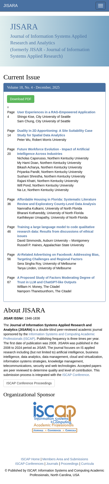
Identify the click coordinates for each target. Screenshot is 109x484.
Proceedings (70, 463)
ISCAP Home (30, 459)
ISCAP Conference (75, 375)
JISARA (10, 5)
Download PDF (20, 99)
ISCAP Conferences (29, 463)
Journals (52, 463)
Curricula (87, 463)
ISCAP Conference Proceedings (29, 383)
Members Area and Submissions (65, 459)
